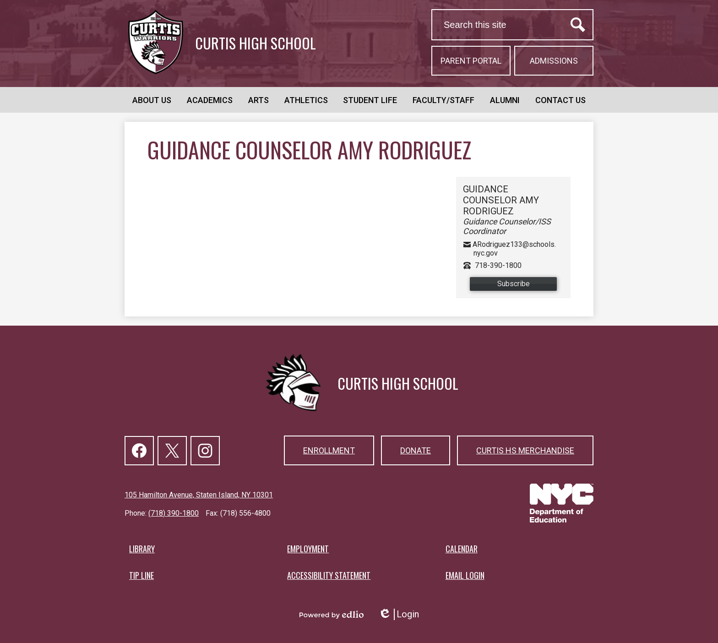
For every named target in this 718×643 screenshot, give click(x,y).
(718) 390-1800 (173, 513)
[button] (152, 100)
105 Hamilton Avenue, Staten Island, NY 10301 (199, 494)
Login (398, 614)
